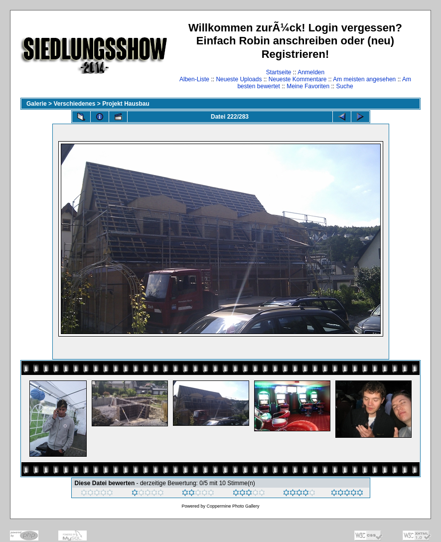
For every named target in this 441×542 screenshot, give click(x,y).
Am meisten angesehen (364, 79)
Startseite (279, 72)
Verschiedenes (74, 103)
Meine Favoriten (308, 86)
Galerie (36, 103)
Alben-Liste (194, 79)
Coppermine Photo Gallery (232, 506)
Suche (344, 86)
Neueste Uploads (239, 79)
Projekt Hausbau (125, 103)
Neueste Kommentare (298, 79)
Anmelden (310, 72)
